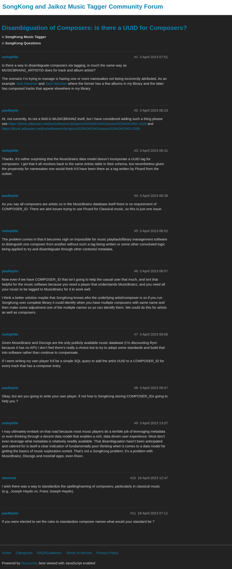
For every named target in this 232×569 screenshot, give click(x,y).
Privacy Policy (107, 553)
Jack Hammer (27, 83)
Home (6, 553)
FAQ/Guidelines (49, 553)
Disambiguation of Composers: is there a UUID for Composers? (94, 27)
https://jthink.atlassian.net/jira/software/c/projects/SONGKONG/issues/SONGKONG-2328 (77, 124)
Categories (24, 553)
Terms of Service (79, 553)
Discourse (29, 563)
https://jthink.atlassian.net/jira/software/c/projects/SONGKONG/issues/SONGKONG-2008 (71, 129)
